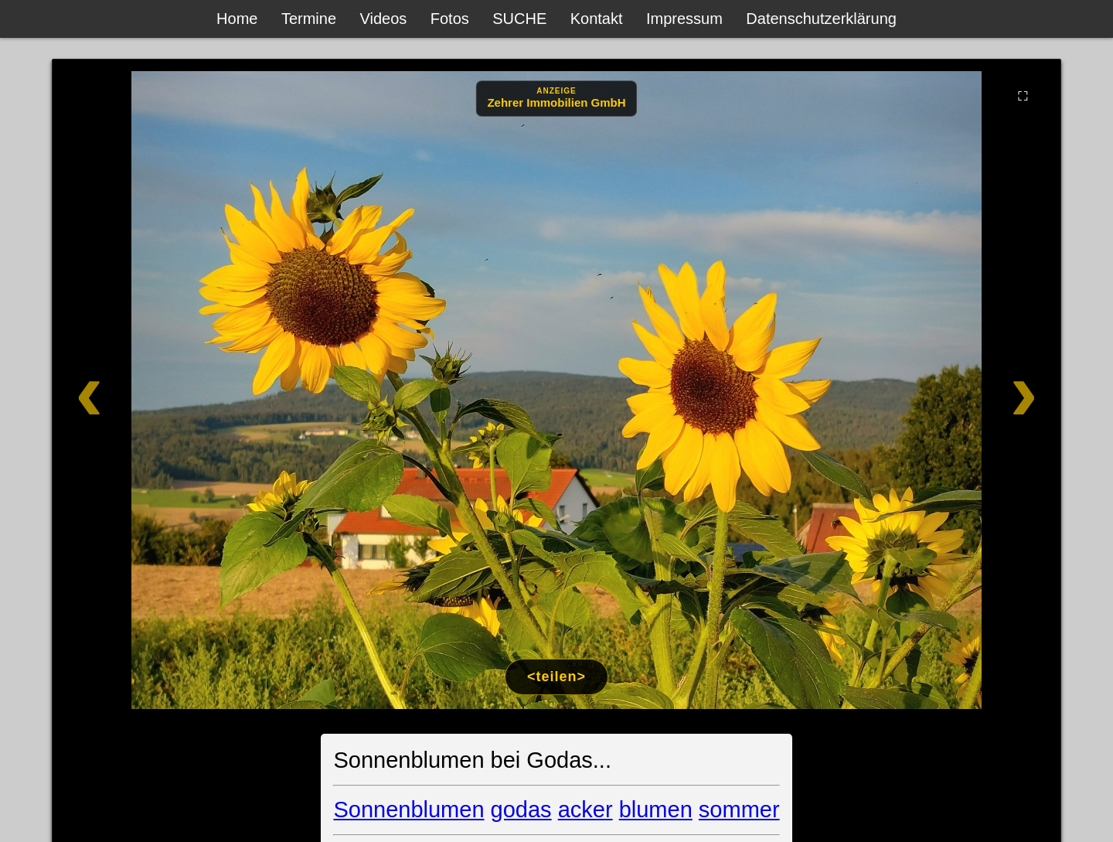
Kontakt (596, 18)
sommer (739, 809)
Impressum (684, 18)
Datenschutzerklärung (821, 18)
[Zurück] (152, 390)
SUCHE (519, 18)
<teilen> (556, 676)
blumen (656, 809)
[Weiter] (960, 390)
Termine (308, 18)
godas (521, 809)
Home (236, 18)
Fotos (450, 18)
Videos (383, 18)
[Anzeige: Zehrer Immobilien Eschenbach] (556, 98)
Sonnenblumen (408, 809)
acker (585, 809)
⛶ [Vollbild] (1023, 96)
